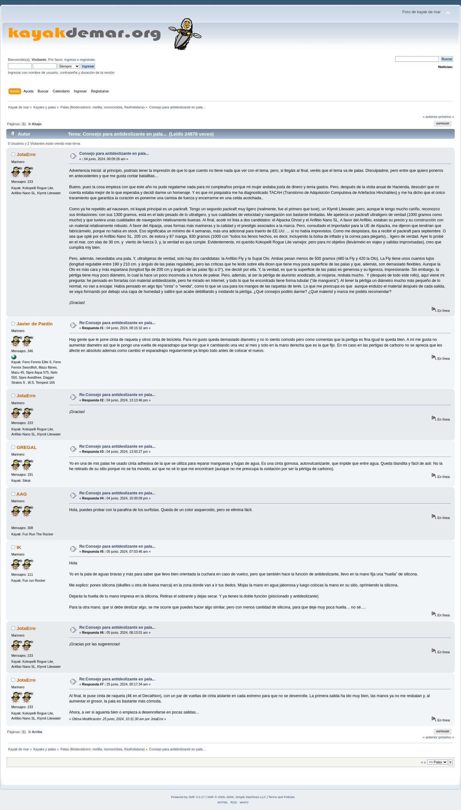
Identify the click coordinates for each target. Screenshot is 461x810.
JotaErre (26, 154)
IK (19, 547)
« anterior (430, 117)
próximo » (446, 117)
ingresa (70, 59)
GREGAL (27, 447)
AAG (21, 494)
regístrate (87, 59)
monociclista (113, 107)
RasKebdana (134, 107)
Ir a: (423, 762)
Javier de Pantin (35, 323)
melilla (97, 107)
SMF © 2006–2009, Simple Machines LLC (236, 797)
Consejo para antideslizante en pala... (114, 153)
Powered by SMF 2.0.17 (188, 797)
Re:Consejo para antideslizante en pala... (117, 323)
